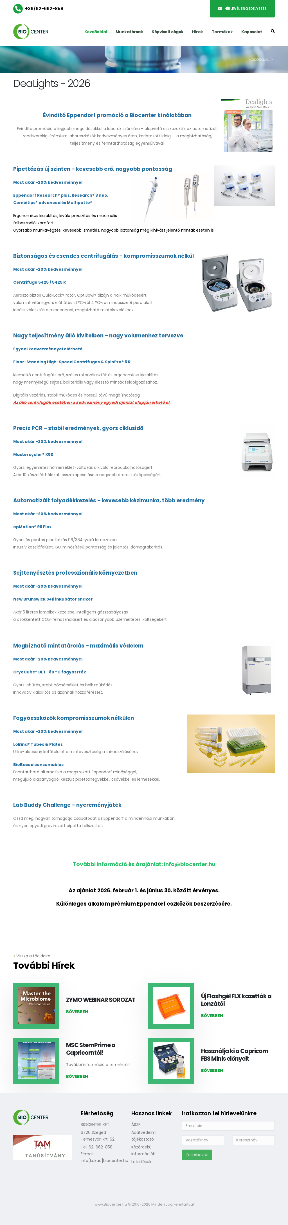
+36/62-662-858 (44, 8)
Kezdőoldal (95, 32)
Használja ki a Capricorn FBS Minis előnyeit (235, 1055)
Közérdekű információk (143, 1150)
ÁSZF (135, 1124)
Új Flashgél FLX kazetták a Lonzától (236, 1000)
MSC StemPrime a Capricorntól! (90, 1049)
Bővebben (77, 1012)
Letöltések (141, 1161)
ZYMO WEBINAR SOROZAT (100, 1000)
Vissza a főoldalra (31, 956)
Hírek (197, 32)
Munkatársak (129, 32)
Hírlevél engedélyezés (242, 8)
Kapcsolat (251, 32)
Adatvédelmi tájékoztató (143, 1136)
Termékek (222, 32)
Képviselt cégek (168, 32)
